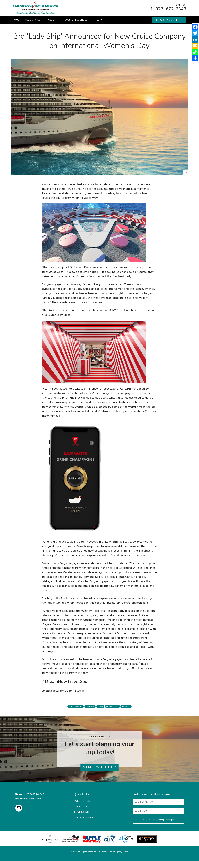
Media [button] (98, 19)
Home (16, 19)
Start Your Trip (169, 20)
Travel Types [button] (32, 19)
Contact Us (82, 801)
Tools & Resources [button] (75, 19)
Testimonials (83, 812)
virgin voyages (76, 706)
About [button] (52, 19)
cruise (100, 706)
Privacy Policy (83, 817)
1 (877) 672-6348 (168, 9)
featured (90, 706)
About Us (80, 806)
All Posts (126, 706)
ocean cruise (112, 706)
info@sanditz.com (32, 798)
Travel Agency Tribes (118, 851)
